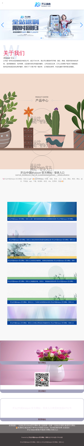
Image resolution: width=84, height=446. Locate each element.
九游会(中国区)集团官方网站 (64, 425)
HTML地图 (60, 437)
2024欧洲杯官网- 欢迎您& (59, 428)
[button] (81, 25)
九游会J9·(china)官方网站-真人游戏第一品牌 (35, 425)
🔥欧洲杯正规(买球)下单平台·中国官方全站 (32, 428)
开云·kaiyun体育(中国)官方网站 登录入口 (42, 430)
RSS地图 (53, 437)
